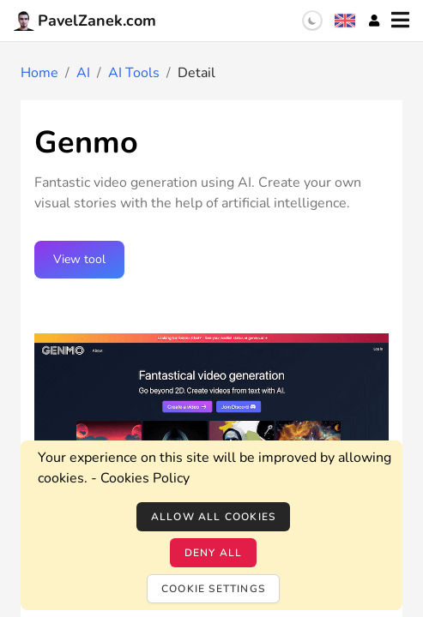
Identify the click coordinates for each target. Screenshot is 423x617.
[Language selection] (345, 21)
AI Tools (134, 72)
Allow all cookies (213, 517)
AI (83, 72)
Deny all (213, 553)
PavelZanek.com (85, 20)
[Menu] (400, 20)
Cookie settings (213, 589)
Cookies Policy (145, 478)
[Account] (374, 21)
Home (39, 72)
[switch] (312, 20)
